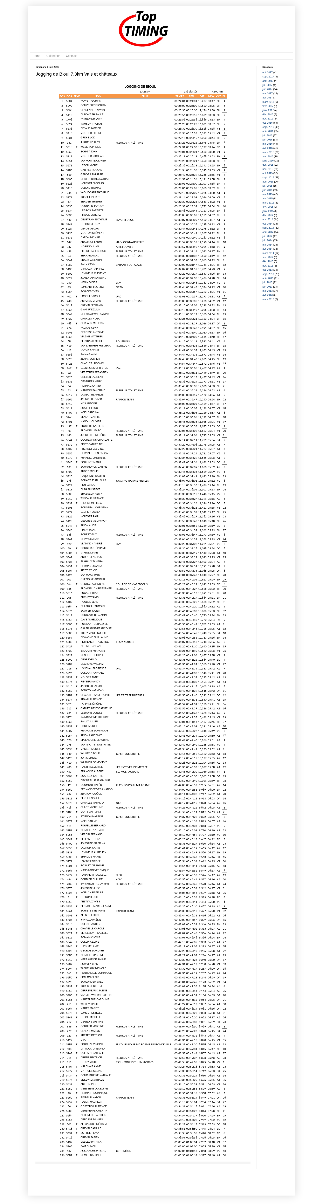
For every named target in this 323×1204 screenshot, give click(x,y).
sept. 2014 (268, 227)
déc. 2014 (267, 215)
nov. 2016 (267, 118)
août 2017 (267, 81)
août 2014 (267, 232)
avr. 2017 (267, 97)
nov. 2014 (267, 219)
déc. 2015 (267, 164)
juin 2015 (267, 190)
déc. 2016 (267, 114)
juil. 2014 (267, 236)
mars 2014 (268, 253)
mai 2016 (267, 143)
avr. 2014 (267, 248)
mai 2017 (267, 93)
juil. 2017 (267, 85)
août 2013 (267, 278)
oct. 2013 (267, 269)
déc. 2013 (267, 261)
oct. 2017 (267, 72)
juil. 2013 (267, 282)
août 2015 (267, 181)
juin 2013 (267, 286)
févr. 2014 (267, 257)
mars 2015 (268, 202)
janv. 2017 (268, 110)
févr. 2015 (267, 206)
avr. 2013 (267, 295)
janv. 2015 (268, 211)
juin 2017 (267, 89)
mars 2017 (268, 102)
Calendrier (53, 55)
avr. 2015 (267, 198)
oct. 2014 (267, 223)
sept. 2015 (268, 177)
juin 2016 (267, 139)
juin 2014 (267, 240)
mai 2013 (267, 290)
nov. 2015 (267, 169)
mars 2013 (268, 299)
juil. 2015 (267, 185)
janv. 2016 (268, 160)
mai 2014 (267, 244)
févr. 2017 (267, 106)
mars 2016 (268, 152)
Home (36, 55)
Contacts (71, 55)
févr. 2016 (267, 156)
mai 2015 (267, 194)
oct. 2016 (267, 122)
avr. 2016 (267, 148)
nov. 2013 (267, 265)
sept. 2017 (268, 76)
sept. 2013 (268, 274)
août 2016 (267, 131)
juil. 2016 (267, 135)
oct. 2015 (267, 173)
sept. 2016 (268, 127)
